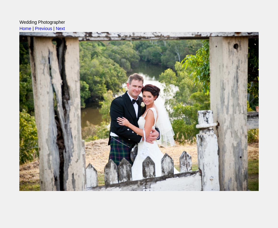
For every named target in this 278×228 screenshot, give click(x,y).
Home (25, 28)
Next (60, 28)
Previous (43, 28)
